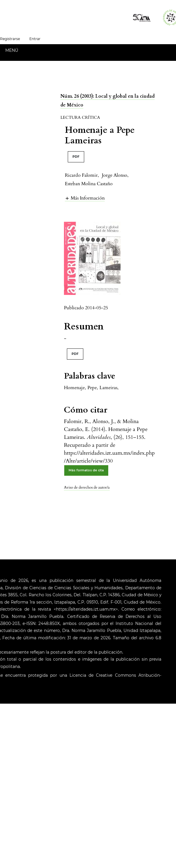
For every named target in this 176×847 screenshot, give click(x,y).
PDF (75, 157)
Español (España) (69, 38)
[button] (85, 198)
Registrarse (10, 39)
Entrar (34, 39)
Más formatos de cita (86, 470)
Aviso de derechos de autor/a (87, 487)
